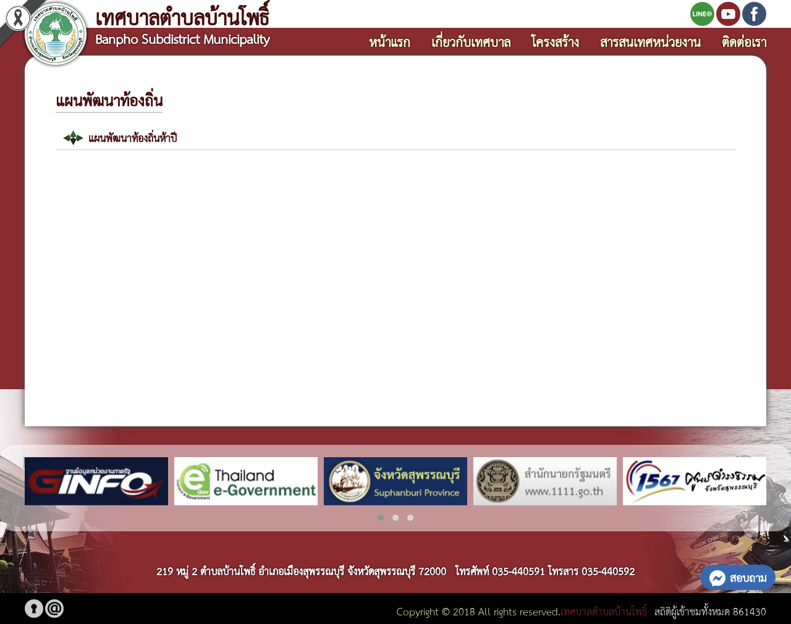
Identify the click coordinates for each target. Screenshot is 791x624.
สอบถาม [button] (737, 577)
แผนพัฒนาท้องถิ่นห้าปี (132, 137)
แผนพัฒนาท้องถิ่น (109, 99)
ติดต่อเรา (744, 41)
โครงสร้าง (555, 41)
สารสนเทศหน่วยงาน (650, 41)
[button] (380, 518)
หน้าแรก (389, 41)
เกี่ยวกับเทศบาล (470, 41)
